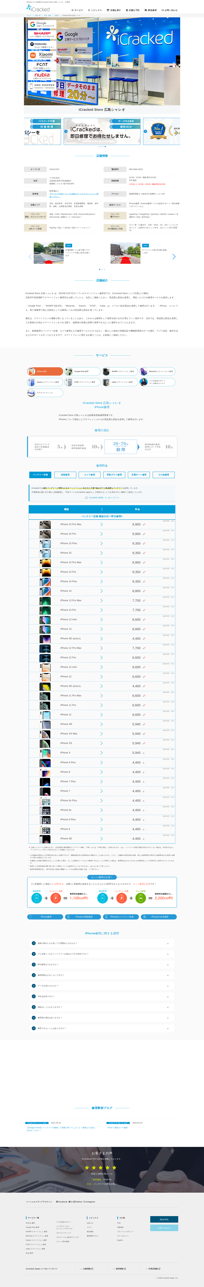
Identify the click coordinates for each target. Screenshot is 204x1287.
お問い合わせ (170, 10)
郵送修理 (151, 10)
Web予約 (165, 1219)
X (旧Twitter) (75, 1202)
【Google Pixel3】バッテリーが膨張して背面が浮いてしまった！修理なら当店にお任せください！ (61, 1129)
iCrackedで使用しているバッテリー (104, 498)
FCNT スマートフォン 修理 (36, 1244)
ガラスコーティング (63, 1233)
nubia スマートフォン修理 (35, 1249)
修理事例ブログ (92, 1236)
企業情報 (86, 1269)
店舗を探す (114, 10)
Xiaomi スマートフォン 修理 (36, 1240)
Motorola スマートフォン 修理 (37, 1236)
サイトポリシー (123, 1236)
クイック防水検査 (62, 1241)
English (120, 1240)
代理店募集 (153, 1269)
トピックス (93, 1218)
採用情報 (119, 1269)
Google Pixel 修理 (32, 1227)
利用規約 (120, 1227)
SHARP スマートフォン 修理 (36, 1232)
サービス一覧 (33, 1218)
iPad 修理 (29, 1253)
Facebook (61, 1202)
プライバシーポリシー (125, 1232)
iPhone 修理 (30, 1223)
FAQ (119, 1223)
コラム (89, 1227)
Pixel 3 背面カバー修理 (118, 1128)
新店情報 (90, 1232)
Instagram (89, 1202)
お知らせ (90, 1223)
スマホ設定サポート (63, 1222)
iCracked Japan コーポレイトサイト (42, 1269)
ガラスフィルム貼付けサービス (67, 1237)
